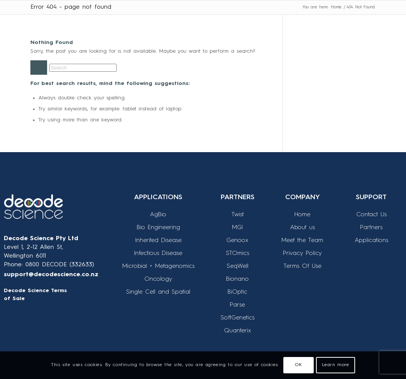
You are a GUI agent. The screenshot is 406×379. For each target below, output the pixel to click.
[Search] (83, 68)
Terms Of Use (302, 266)
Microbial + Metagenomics (158, 266)
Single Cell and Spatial (158, 292)
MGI (237, 228)
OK (298, 365)
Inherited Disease (158, 240)
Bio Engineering (158, 228)
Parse (237, 305)
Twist (237, 215)
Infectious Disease (158, 253)
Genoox (237, 240)
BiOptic (237, 292)
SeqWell (237, 266)
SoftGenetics (237, 318)
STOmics (237, 253)
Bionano (237, 279)
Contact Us (371, 215)
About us (302, 228)
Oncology (158, 279)
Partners (371, 228)
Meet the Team (302, 240)
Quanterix (237, 331)
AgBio (158, 215)
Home (302, 215)
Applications (371, 240)
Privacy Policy (302, 253)
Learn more (335, 365)
